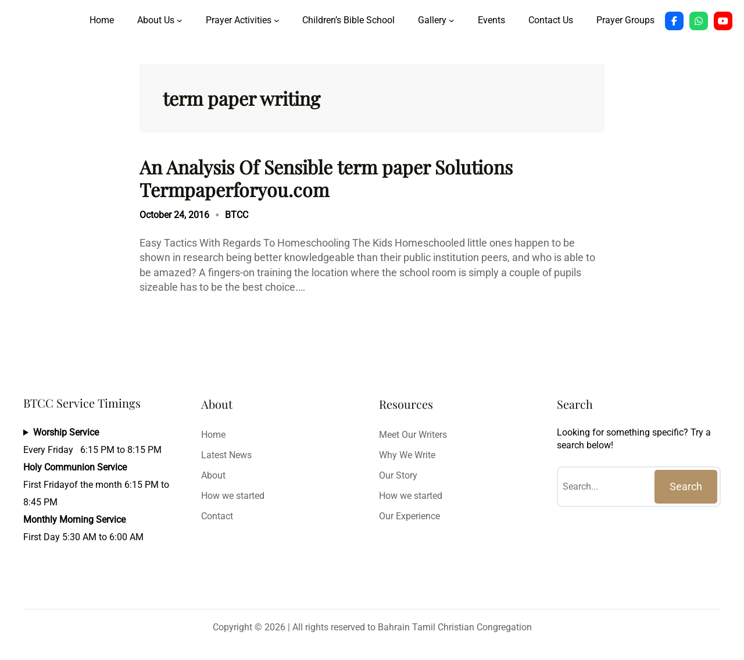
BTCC (236, 214)
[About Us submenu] (180, 20)
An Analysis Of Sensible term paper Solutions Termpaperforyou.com (326, 178)
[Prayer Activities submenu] (277, 20)
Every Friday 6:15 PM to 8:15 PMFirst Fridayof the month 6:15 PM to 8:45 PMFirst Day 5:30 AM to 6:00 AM (96, 485)
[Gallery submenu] (452, 20)
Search (686, 486)
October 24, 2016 (174, 214)
